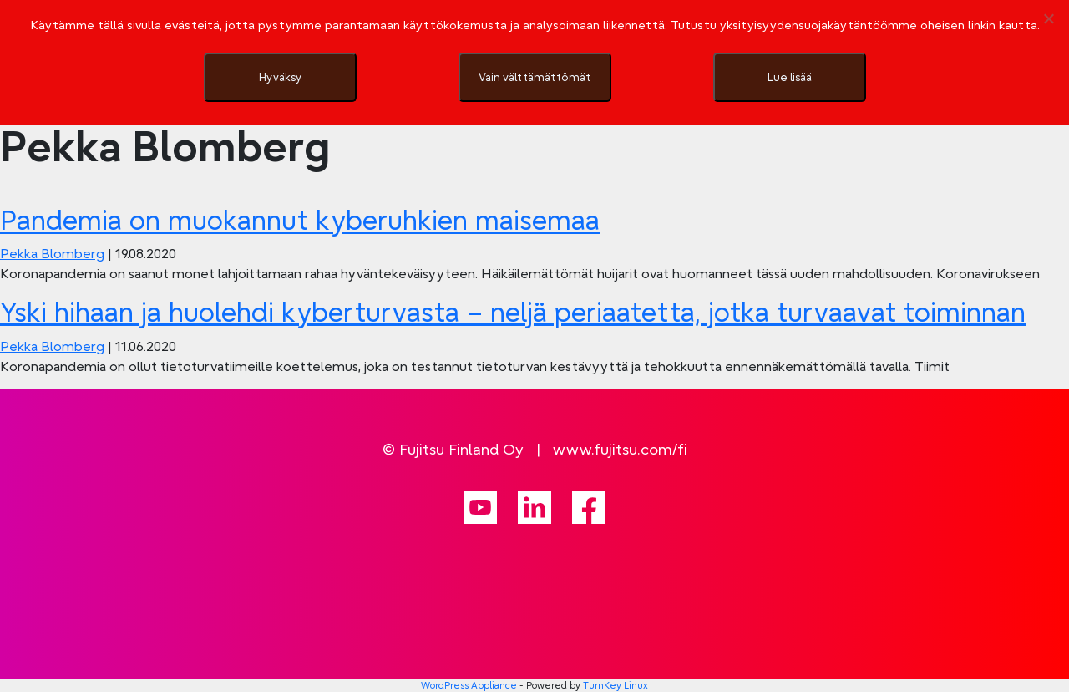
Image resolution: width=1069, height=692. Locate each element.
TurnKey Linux (615, 685)
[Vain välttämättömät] (1048, 18)
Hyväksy (280, 77)
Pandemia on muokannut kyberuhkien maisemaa (300, 220)
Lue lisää (790, 77)
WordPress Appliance (469, 685)
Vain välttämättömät (534, 77)
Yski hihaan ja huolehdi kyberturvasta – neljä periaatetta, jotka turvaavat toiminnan (513, 312)
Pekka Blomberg (52, 253)
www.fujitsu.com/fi (620, 449)
